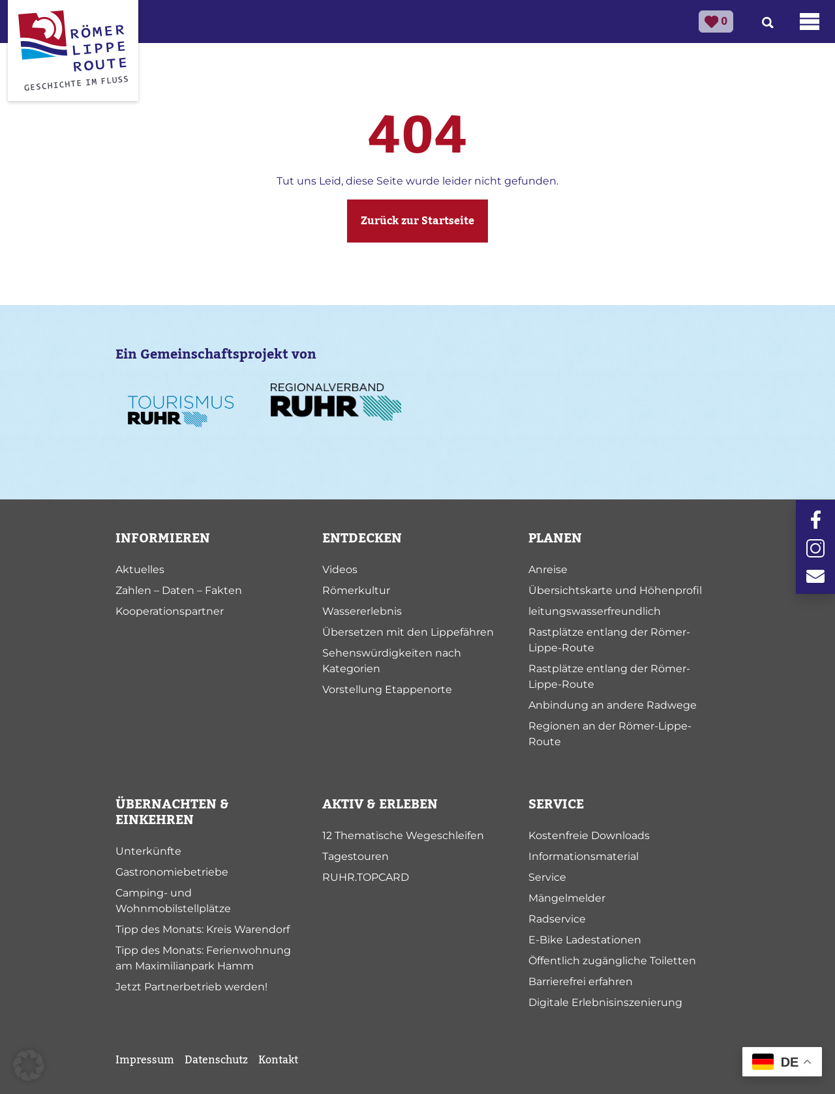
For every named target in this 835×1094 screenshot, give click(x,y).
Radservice (557, 919)
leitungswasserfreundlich (594, 611)
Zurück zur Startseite (417, 221)
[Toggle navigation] (809, 21)
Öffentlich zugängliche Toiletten (612, 960)
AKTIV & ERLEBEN (380, 804)
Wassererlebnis (362, 611)
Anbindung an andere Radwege (612, 705)
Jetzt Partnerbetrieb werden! (191, 987)
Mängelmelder (566, 898)
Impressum (144, 1060)
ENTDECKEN (362, 538)
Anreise (548, 569)
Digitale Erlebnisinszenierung (605, 1002)
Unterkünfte (148, 851)
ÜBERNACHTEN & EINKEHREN (172, 812)
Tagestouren (355, 856)
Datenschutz (216, 1060)
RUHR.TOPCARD (365, 877)
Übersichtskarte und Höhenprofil (615, 590)
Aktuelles (139, 569)
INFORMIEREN (162, 538)
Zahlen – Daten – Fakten (178, 590)
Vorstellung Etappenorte (387, 689)
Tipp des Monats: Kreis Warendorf (202, 929)
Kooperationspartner (169, 611)
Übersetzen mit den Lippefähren (408, 632)
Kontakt (278, 1060)
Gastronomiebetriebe (171, 872)
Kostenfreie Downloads (589, 835)
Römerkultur (356, 590)
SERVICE (556, 804)
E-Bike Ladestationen (584, 940)
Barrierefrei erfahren (580, 981)
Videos (339, 569)
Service (547, 877)
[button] (28, 1065)
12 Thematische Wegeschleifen (403, 835)
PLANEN (555, 538)
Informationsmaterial (583, 856)
